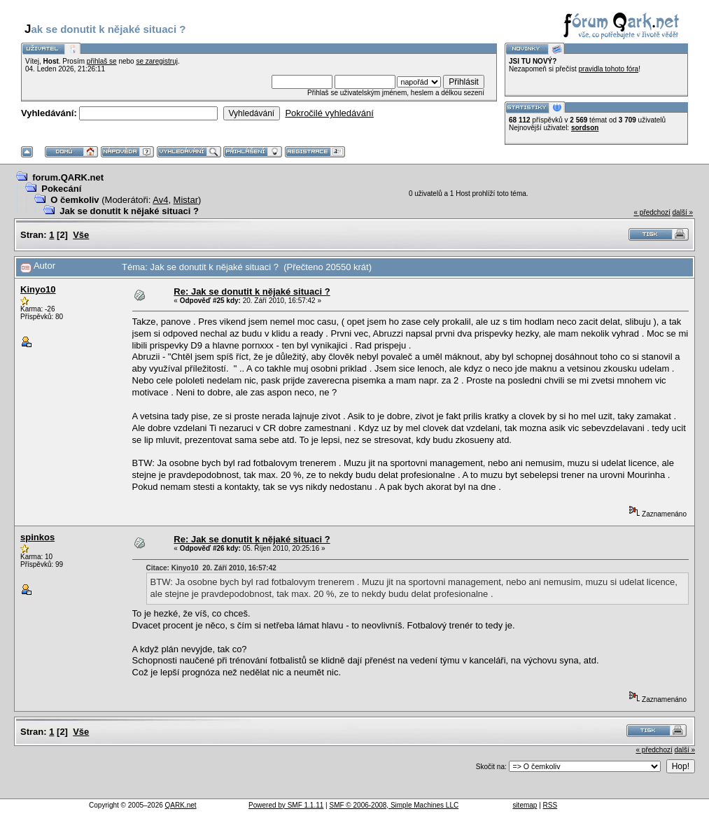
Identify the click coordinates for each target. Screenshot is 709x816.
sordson (584, 128)
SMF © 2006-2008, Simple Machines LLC (393, 805)
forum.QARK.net (68, 177)
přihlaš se (102, 61)
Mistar (186, 200)
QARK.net (181, 805)
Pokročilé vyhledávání (329, 113)
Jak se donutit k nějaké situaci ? (129, 211)
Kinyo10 (38, 289)
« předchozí (651, 212)
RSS (550, 805)
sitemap (524, 805)
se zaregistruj (156, 61)
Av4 (160, 200)
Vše (81, 235)
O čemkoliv (74, 200)
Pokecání (61, 188)
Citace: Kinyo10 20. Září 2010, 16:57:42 (211, 568)
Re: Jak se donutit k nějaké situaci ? (252, 291)
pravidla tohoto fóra (609, 69)
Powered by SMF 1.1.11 (285, 805)
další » (683, 212)
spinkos (37, 537)
